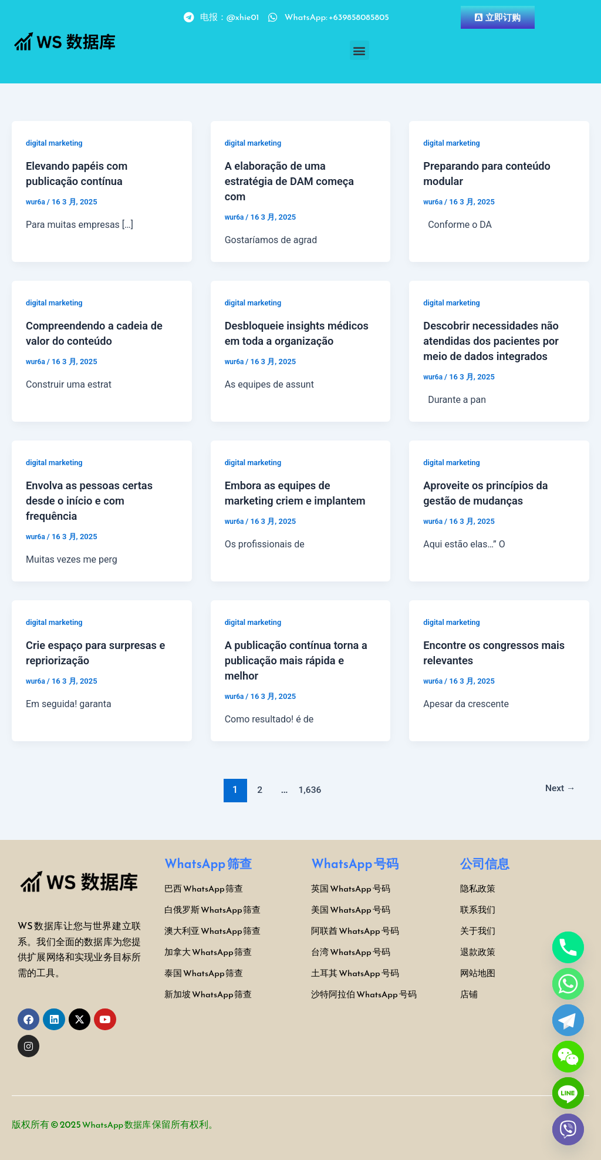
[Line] (568, 1093)
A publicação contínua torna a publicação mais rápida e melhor (298, 660)
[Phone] (568, 947)
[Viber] (568, 1129)
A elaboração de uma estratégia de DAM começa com (296, 181)
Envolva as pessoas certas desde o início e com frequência (95, 500)
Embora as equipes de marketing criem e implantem (283, 500)
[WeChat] (568, 1056)
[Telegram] (568, 1020)
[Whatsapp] (568, 984)
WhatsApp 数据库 (119, 1124)
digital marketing (57, 142)
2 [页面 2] (256, 789)
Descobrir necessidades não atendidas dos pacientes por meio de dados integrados (497, 340)
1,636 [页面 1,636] (307, 789)
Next (558, 789)
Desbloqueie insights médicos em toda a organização (280, 340)
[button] (359, 50)
